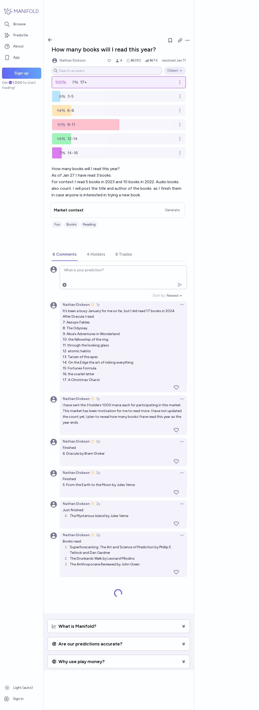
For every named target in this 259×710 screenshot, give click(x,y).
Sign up (21, 73)
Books (71, 224)
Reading (89, 224)
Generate (172, 210)
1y (98, 305)
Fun (57, 224)
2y (98, 441)
